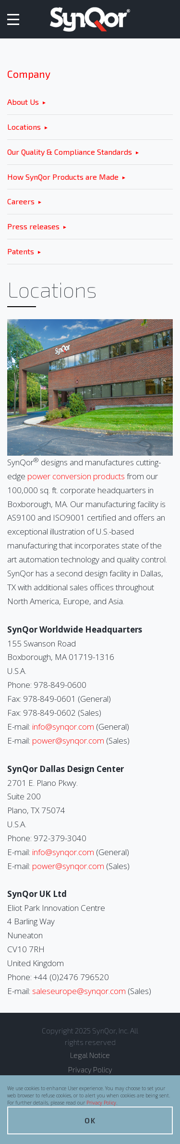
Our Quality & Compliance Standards (69, 151)
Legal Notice (90, 1055)
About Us (23, 101)
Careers (21, 201)
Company (28, 74)
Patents (20, 251)
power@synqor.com (68, 740)
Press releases (33, 226)
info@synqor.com (63, 726)
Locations (24, 126)
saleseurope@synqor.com (79, 990)
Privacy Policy (101, 1102)
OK (90, 1120)
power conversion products (76, 476)
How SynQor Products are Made (63, 176)
